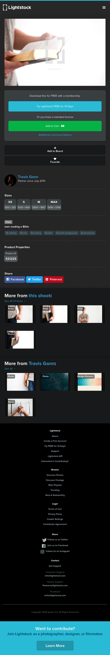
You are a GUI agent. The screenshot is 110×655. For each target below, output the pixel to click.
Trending (55, 490)
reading (11, 233)
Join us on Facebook (57, 545)
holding (36, 233)
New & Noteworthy (55, 495)
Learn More (55, 645)
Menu (104, 7)
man (23, 233)
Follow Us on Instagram (58, 551)
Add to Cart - (55, 126)
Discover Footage (55, 480)
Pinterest (53, 279)
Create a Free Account (55, 441)
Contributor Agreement (55, 524)
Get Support (55, 566)
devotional (87, 233)
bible (49, 233)
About (55, 436)
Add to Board (55, 150)
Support (55, 451)
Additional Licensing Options (55, 135)
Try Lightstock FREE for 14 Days (55, 106)
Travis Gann (28, 177)
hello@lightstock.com (55, 595)
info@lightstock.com (55, 575)
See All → (10, 369)
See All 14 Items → (15, 301)
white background (66, 233)
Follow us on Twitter (57, 539)
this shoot (39, 295)
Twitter (34, 279)
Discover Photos (55, 475)
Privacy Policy (55, 514)
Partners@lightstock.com (55, 585)
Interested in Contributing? (55, 461)
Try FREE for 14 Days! (55, 446)
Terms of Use (55, 509)
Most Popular (55, 485)
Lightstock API (55, 456)
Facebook (15, 279)
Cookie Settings (55, 519)
